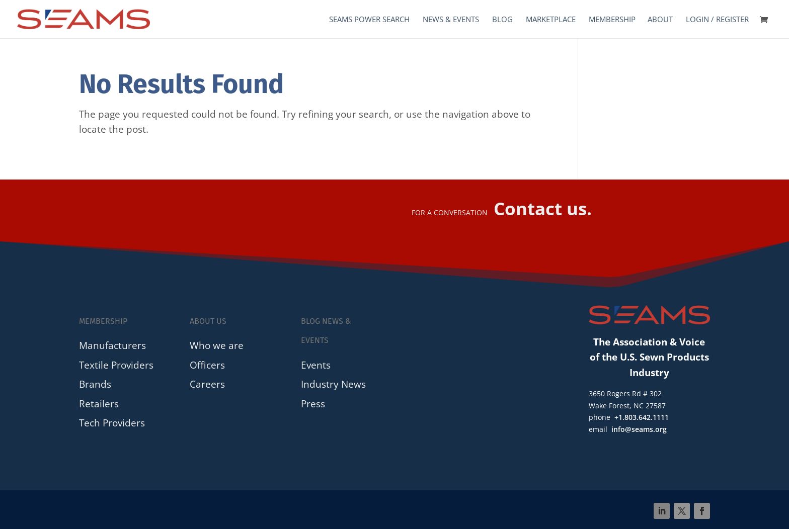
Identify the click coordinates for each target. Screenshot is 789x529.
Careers (207, 384)
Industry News (333, 384)
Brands (95, 384)
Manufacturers (112, 345)
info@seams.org (639, 429)
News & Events (451, 20)
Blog (502, 20)
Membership (612, 20)
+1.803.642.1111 (641, 417)
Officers (207, 365)
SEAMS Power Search (369, 20)
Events (316, 365)
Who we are (217, 345)
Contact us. (543, 208)
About (660, 20)
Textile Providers (116, 365)
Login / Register (717, 20)
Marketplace (551, 20)
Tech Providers (112, 422)
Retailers (99, 403)
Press (313, 403)
